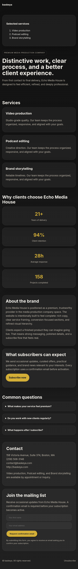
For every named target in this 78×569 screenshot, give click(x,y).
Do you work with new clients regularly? (29, 418)
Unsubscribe (70, 560)
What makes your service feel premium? (29, 406)
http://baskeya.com (17, 467)
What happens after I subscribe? (25, 430)
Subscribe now (17, 377)
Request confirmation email (22, 534)
